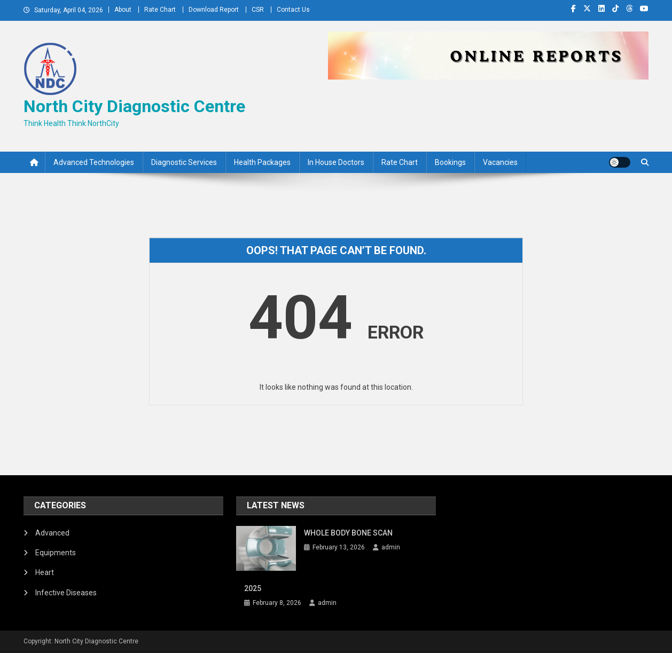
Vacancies (500, 162)
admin (390, 547)
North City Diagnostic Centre (134, 106)
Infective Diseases (66, 592)
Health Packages (262, 162)
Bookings (450, 162)
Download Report (214, 9)
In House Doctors (336, 162)
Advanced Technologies (93, 162)
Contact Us (293, 9)
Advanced (52, 533)
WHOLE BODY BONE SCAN (348, 533)
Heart (44, 572)
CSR (258, 9)
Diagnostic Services (184, 162)
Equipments (55, 552)
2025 (252, 588)
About (122, 9)
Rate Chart (160, 9)
